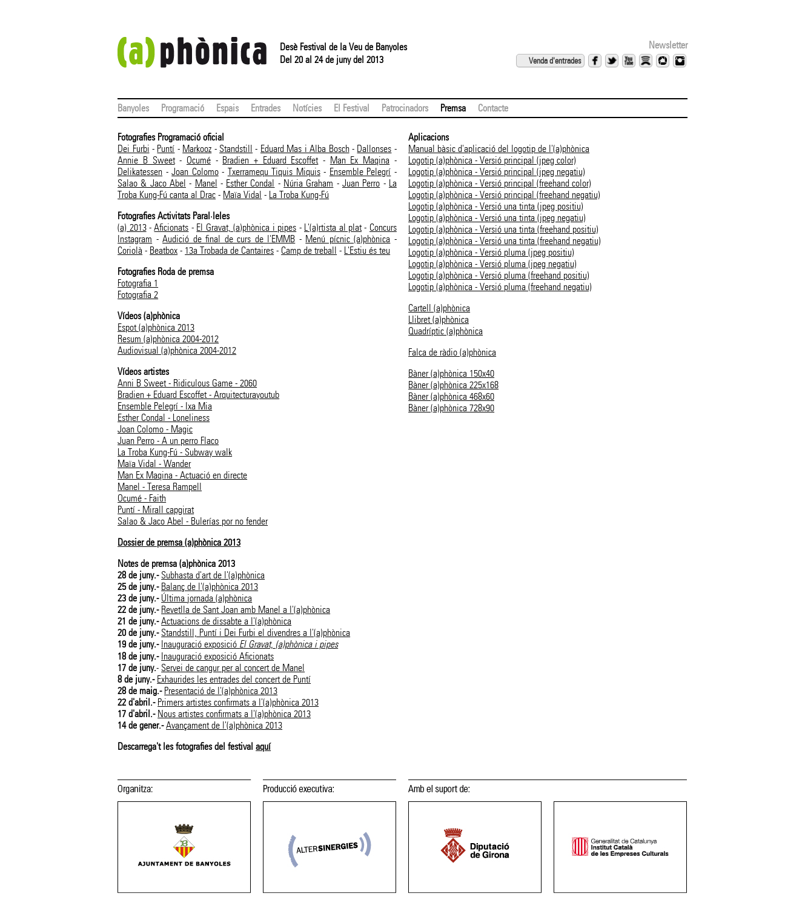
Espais (227, 108)
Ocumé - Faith (142, 498)
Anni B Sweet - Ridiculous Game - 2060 (187, 383)
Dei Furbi (133, 148)
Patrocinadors (405, 108)
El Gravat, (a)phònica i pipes (246, 227)
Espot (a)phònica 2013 (156, 327)
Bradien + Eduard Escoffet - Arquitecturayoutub (198, 394)
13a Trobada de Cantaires (229, 250)
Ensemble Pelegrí (360, 171)
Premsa (453, 108)
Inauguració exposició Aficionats (217, 656)
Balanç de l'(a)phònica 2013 (209, 586)
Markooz (196, 148)
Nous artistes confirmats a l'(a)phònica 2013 (234, 714)
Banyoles (133, 108)
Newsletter (668, 45)
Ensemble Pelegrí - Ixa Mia (165, 406)
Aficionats (171, 227)
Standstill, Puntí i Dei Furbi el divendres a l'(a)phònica (255, 632)
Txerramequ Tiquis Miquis (274, 171)
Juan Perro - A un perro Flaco (168, 440)
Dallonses (374, 148)
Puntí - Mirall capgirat (156, 509)
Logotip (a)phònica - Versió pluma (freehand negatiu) (500, 287)
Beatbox (163, 250)
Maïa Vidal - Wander (154, 463)
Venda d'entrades (555, 60)
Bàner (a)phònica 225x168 (453, 385)
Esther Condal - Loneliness (164, 417)
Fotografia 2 (138, 294)
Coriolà (130, 250)
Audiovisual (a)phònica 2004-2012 (177, 350)
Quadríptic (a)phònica (445, 331)
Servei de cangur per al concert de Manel (233, 668)
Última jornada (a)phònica (206, 598)
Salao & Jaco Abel (152, 183)
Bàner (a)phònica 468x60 (451, 396)
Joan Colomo (195, 171)
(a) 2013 (132, 227)
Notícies (307, 108)
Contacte (493, 108)
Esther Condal (250, 183)
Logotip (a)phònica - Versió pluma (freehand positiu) (498, 275)
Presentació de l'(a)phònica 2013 (220, 691)
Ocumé (199, 160)
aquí (263, 746)
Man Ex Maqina (359, 160)
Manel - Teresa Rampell (160, 486)
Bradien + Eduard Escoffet (270, 160)
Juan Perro (361, 183)
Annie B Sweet (146, 160)
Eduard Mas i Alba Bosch (304, 148)
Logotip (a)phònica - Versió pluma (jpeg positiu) (491, 252)
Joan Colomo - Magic (155, 429)
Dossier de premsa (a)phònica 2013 (179, 542)
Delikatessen (140, 171)
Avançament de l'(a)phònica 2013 (224, 725)
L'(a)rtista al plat (333, 227)
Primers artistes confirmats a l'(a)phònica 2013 (238, 702)
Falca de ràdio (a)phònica (452, 352)
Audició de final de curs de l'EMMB (228, 239)
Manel (206, 183)
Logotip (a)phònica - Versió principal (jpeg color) (492, 160)
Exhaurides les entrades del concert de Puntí (234, 679)
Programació (182, 108)
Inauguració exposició (249, 644)
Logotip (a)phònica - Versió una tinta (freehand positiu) (503, 229)
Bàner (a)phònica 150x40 (451, 373)
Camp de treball (309, 250)
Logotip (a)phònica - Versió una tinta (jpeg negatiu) (497, 217)
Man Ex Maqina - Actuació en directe (182, 475)
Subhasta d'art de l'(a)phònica (213, 575)
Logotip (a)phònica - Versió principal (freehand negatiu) (504, 194)
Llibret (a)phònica (438, 319)
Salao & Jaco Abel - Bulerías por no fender (193, 521)
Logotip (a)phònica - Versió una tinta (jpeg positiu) (495, 206)
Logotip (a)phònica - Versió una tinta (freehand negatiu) (504, 241)
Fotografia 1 (138, 283)
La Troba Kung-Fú (299, 194)
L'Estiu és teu (367, 250)
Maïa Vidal (242, 194)
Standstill (236, 148)
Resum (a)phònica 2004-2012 (168, 339)
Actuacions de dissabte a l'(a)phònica (226, 621)
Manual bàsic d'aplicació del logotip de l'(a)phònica (498, 148)
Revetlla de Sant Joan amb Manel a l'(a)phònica (245, 609)
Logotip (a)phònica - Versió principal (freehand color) (499, 183)
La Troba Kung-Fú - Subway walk (175, 452)
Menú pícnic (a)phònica (347, 239)
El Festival (351, 108)
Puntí (165, 148)
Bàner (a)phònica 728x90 (451, 408)
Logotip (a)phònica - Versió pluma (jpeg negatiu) (492, 264)
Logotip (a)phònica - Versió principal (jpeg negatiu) (496, 171)
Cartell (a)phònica (439, 308)
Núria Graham (308, 183)
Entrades (265, 108)
